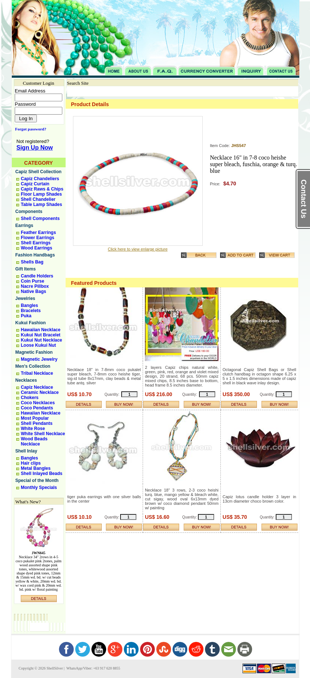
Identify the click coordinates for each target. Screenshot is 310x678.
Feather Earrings (38, 232)
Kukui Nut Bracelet (40, 335)
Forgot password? (29, 129)
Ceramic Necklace (40, 392)
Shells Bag (32, 262)
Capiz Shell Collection (38, 171)
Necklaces (26, 380)
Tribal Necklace (37, 373)
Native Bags (33, 291)
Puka (26, 315)
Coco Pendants (37, 407)
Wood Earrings (36, 248)
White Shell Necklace (43, 433)
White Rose (33, 428)
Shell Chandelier (38, 199)
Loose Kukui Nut (38, 345)
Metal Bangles (36, 468)
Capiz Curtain (35, 183)
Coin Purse (32, 281)
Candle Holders (37, 276)
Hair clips (31, 463)
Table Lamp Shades (41, 204)
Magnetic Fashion (34, 352)
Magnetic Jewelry (39, 359)
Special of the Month (37, 480)
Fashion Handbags (35, 255)
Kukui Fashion (30, 322)
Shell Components (40, 218)
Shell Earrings (36, 242)
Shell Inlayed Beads (42, 473)
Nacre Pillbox (35, 286)
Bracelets (31, 310)
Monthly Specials (39, 487)
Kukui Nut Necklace (41, 340)
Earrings (24, 225)
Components (28, 211)
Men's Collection (32, 366)
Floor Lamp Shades (41, 194)
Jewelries (25, 298)
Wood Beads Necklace (34, 441)
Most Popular (35, 418)
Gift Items (25, 269)
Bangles (29, 305)
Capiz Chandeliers (40, 178)
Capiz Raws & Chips (42, 189)
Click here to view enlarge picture (137, 249)
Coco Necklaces (38, 402)
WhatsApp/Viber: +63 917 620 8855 (93, 668)
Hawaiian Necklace (40, 329)
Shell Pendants (37, 423)
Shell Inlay (26, 451)
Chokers (30, 397)
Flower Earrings (38, 237)
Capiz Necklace (37, 387)
